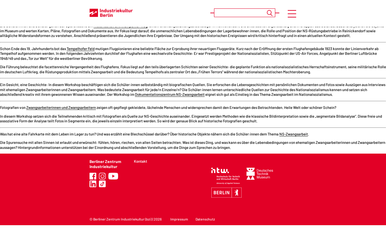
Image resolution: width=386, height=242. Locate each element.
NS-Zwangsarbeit (293, 134)
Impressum (179, 219)
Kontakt (140, 161)
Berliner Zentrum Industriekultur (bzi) (122, 219)
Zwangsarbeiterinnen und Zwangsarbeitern (61, 107)
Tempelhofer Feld (81, 48)
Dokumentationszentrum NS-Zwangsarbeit (170, 94)
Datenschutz (205, 219)
